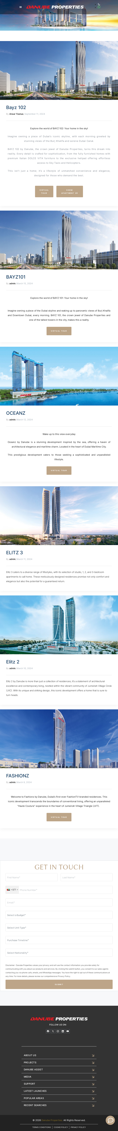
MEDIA (27, 1076)
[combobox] (12, 890)
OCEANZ (15, 413)
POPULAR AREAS (33, 1097)
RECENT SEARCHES (35, 1104)
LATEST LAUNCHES (35, 1090)
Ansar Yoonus (16, 114)
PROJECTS (30, 1062)
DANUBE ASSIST (33, 1069)
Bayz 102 (16, 107)
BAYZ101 (16, 277)
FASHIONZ (17, 775)
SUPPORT (29, 1083)
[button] (20, 7)
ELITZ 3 (14, 552)
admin (12, 283)
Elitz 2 (12, 662)
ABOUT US (30, 1055)
